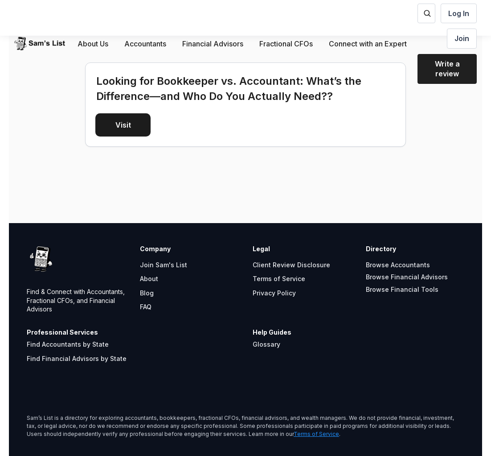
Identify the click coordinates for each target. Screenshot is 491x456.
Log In (458, 13)
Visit (123, 124)
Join (461, 38)
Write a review (447, 68)
